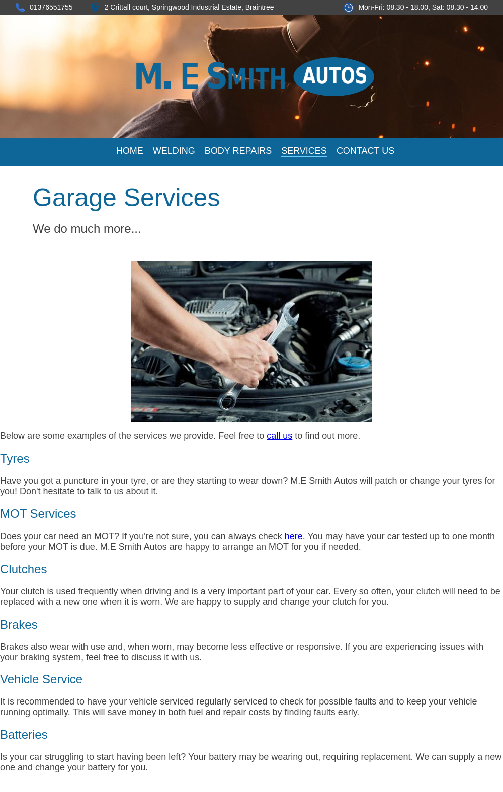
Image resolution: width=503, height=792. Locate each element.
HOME (129, 151)
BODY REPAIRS (238, 151)
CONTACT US (365, 151)
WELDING (174, 151)
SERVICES (304, 151)
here (294, 536)
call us (279, 436)
